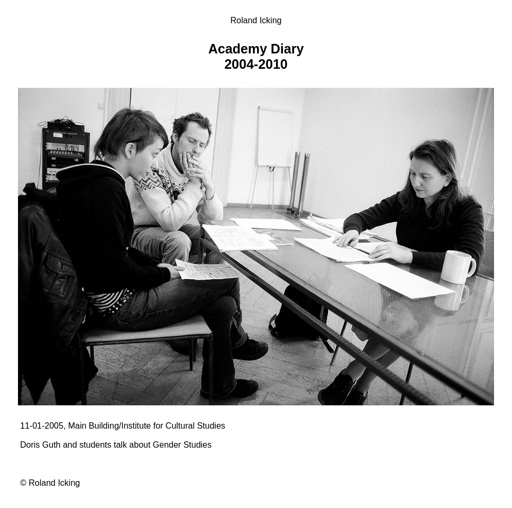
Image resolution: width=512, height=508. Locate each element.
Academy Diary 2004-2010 (256, 56)
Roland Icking (256, 20)
